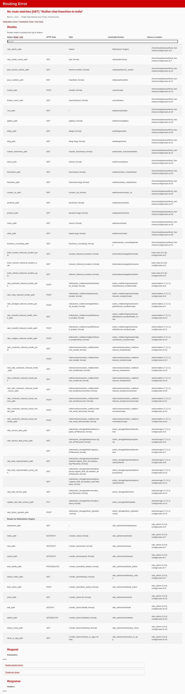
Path (16, 37)
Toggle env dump (12, 672)
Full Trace (39, 21)
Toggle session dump (14, 665)
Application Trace (10, 21)
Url (21, 37)
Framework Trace (26, 21)
